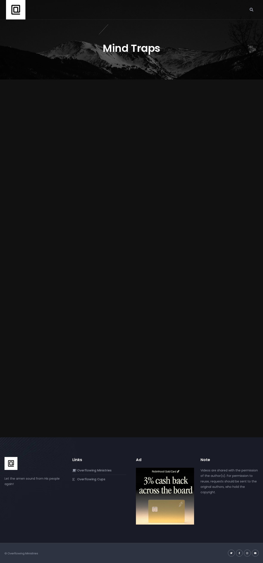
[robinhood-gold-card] (165, 496)
